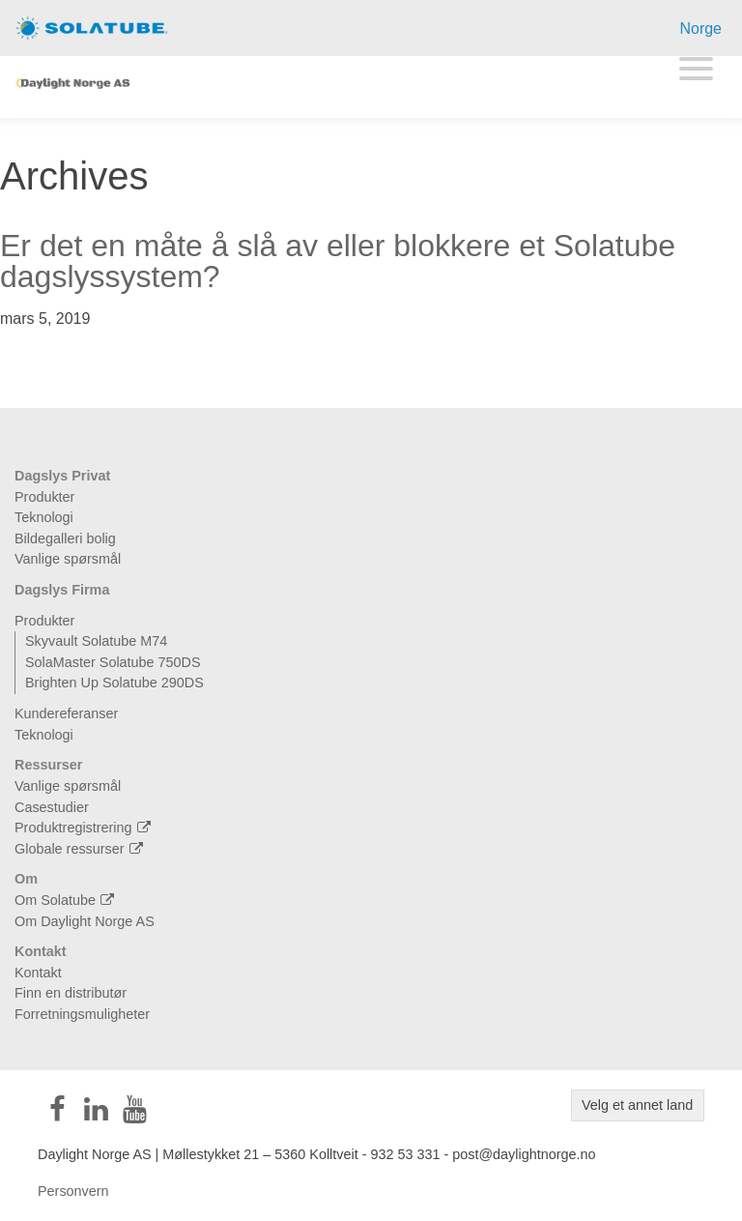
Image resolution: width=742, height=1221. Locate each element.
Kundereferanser (66, 713)
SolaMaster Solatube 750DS (113, 662)
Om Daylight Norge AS (84, 921)
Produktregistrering (85, 827)
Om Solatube (66, 900)
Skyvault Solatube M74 (96, 641)
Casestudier (51, 807)
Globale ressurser (81, 849)
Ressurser (48, 764)
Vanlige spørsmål (67, 559)
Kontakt (40, 951)
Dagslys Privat (62, 475)
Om (26, 879)
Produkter (44, 497)
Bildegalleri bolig (65, 538)
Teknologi (43, 517)
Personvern (73, 1191)
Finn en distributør (70, 993)
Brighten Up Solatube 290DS (114, 682)
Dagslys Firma (61, 589)
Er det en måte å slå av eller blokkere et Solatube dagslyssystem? (337, 261)
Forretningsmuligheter (82, 1014)
